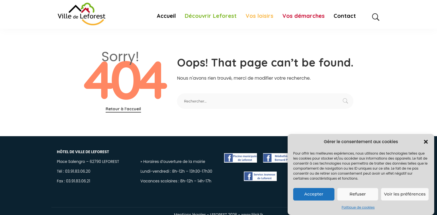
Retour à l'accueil (123, 108)
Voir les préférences (405, 195)
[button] (426, 143)
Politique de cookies (358, 208)
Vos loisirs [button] (259, 16)
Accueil (166, 16)
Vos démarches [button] (303, 16)
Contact (345, 16)
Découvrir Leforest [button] (211, 16)
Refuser (357, 195)
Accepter (313, 195)
